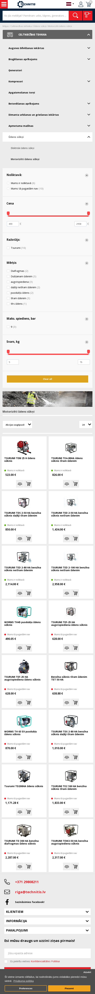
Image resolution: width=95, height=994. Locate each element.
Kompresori (50, 81)
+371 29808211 (27, 882)
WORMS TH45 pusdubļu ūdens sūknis (22, 624)
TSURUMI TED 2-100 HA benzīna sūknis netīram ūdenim (70, 569)
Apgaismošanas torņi (22, 92)
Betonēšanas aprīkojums (50, 103)
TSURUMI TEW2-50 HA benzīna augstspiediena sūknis (69, 842)
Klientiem (14, 912)
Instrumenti (4, 4)
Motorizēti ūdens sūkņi (60, 26)
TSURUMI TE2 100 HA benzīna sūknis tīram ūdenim (69, 788)
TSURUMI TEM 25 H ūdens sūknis (19, 459)
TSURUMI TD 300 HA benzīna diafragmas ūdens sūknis (21, 842)
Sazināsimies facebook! (29, 902)
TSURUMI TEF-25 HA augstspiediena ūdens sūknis (69, 624)
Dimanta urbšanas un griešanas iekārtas (50, 114)
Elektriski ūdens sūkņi (22, 148)
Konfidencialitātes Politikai (45, 961)
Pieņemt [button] (69, 988)
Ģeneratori (15, 70)
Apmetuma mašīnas (50, 125)
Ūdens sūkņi (39, 26)
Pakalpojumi (17, 930)
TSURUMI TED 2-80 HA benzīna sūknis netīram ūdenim (22, 569)
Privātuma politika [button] (23, 980)
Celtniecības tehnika (21, 26)
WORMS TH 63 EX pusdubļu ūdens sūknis (20, 733)
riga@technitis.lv (30, 892)
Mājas (6, 26)
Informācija (16, 921)
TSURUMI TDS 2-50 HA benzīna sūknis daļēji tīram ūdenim (22, 514)
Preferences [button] (25, 988)
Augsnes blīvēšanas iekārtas (50, 47)
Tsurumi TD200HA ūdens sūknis (23, 786)
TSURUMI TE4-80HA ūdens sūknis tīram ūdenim (67, 459)
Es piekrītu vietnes (35, 961)
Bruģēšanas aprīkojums (50, 59)
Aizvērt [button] (87, 972)
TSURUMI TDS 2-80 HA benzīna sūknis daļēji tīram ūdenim (69, 733)
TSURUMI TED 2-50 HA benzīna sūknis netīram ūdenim (69, 514)
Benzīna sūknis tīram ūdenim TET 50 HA (69, 678)
